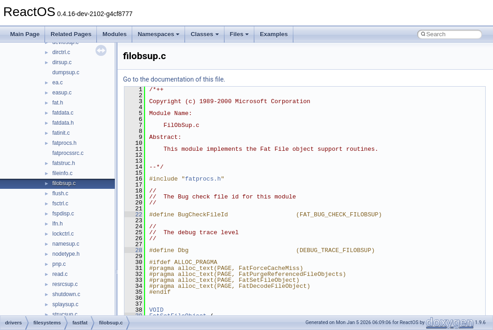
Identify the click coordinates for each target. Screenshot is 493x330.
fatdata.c (62, 113)
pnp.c (59, 264)
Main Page (24, 34)
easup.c (62, 92)
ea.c (57, 82)
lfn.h (57, 223)
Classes (204, 34)
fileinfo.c (62, 173)
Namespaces (159, 34)
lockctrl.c (63, 234)
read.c (59, 274)
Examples (274, 34)
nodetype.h (65, 254)
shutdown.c (66, 294)
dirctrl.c (61, 52)
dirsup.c (62, 62)
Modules (114, 34)
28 (133, 250)
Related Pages (70, 34)
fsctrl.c (60, 203)
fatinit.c (61, 133)
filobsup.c (64, 183)
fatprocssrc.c (68, 153)
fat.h (57, 102)
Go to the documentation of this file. (174, 79)
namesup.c (65, 244)
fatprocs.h (64, 143)
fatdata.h (63, 123)
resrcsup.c (65, 284)
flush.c (60, 193)
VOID (156, 310)
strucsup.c (65, 314)
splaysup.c (65, 304)
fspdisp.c (63, 213)
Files (239, 34)
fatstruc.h (63, 163)
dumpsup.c (65, 72)
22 (133, 214)
